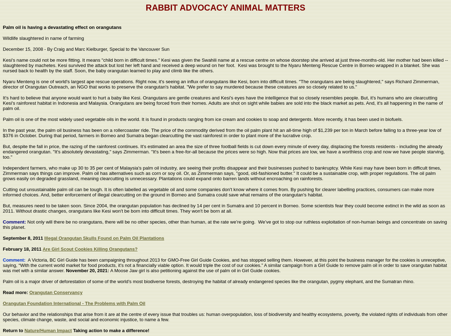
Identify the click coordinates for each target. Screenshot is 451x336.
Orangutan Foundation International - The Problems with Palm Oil (74, 303)
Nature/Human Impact (48, 330)
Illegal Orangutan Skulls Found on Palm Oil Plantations (104, 238)
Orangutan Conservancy (55, 292)
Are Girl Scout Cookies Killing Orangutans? (90, 249)
